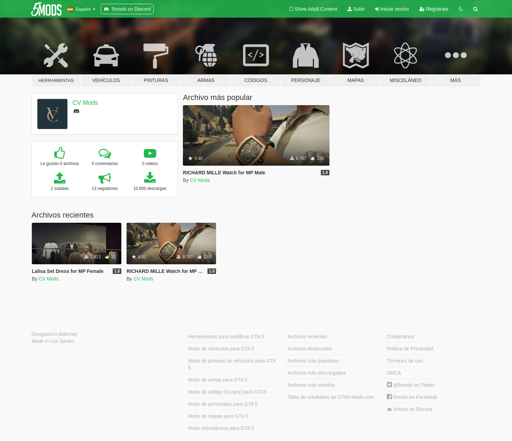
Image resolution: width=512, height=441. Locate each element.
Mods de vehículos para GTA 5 (221, 348)
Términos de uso (405, 361)
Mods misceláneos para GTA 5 (221, 428)
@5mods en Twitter (411, 385)
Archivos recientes (307, 336)
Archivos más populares (313, 361)
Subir (356, 9)
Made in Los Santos (52, 341)
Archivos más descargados (317, 373)
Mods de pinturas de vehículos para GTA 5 (232, 364)
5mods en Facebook (412, 397)
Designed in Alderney (54, 334)
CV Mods (85, 102)
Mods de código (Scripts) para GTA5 (227, 392)
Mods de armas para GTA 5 (217, 380)
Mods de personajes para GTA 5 (223, 404)
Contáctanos (400, 336)
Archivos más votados (311, 385)
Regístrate (433, 9)
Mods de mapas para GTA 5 (218, 416)
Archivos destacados (310, 348)
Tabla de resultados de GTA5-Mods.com (331, 397)
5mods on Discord (409, 409)
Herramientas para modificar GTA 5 (226, 336)
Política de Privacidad (410, 348)
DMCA (394, 373)
